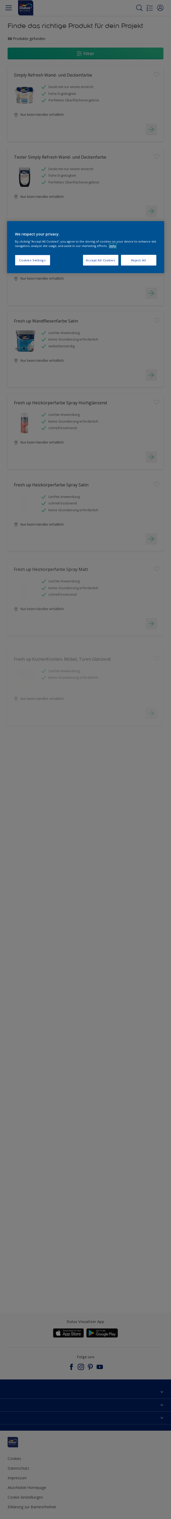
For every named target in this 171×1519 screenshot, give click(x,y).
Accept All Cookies (100, 260)
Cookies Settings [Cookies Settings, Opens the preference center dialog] (32, 260)
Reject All (138, 260)
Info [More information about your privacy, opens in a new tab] (112, 246)
